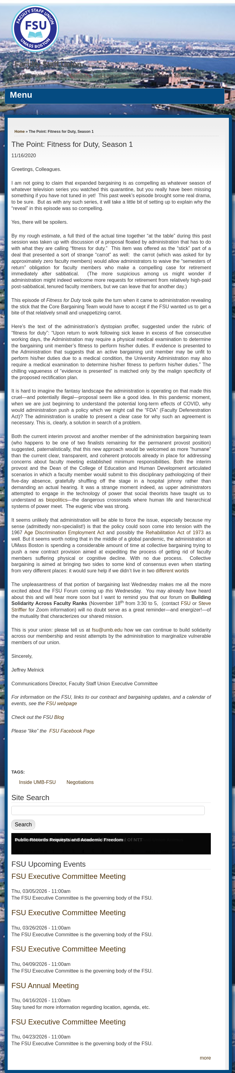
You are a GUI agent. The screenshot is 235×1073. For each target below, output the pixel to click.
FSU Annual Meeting (45, 985)
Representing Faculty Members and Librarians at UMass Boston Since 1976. (108, 75)
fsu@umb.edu (107, 630)
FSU (186, 603)
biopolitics (56, 499)
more (205, 1057)
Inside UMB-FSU (37, 782)
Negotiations (80, 782)
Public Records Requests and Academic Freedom (69, 839)
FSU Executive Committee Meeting (68, 876)
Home (19, 131)
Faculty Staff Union (47, 64)
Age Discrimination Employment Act (64, 532)
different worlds (172, 570)
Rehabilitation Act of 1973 (175, 532)
